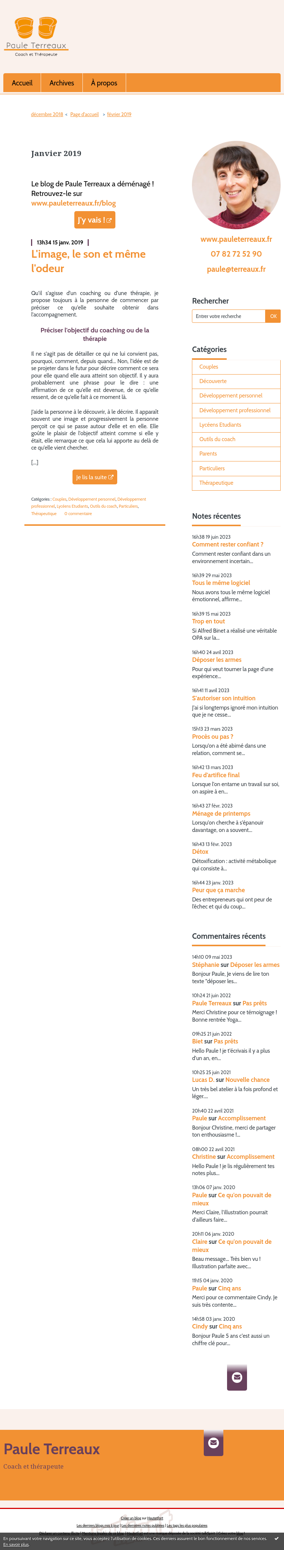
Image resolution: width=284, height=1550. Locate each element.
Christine (204, 1156)
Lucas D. (203, 1079)
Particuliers (128, 506)
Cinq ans (229, 1288)
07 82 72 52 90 (236, 253)
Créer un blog (131, 1518)
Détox (200, 851)
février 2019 (119, 114)
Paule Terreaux (211, 1003)
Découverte (213, 381)
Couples (60, 499)
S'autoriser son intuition (224, 698)
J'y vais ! (91, 220)
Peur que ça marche (218, 890)
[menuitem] (22, 82)
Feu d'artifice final (216, 775)
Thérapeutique (44, 513)
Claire (199, 1241)
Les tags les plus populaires (187, 1525)
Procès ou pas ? (212, 736)
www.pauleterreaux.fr (236, 239)
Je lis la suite (91, 477)
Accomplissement (242, 1118)
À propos (104, 83)
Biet (197, 1041)
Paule (199, 1118)
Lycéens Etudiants (72, 506)
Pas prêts (255, 1003)
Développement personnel (92, 499)
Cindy (200, 1326)
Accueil (22, 83)
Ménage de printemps (221, 813)
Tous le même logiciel (221, 582)
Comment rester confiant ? (227, 544)
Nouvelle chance (248, 1079)
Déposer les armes (216, 659)
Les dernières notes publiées (143, 1525)
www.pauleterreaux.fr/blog (73, 203)
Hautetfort (155, 1518)
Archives (62, 83)
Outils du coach (103, 506)
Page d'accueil (84, 114)
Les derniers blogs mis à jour (98, 1525)
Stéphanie (205, 964)
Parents (208, 453)
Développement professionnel (234, 410)
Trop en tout (208, 621)
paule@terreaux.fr (236, 269)
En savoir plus (16, 1544)
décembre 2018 (47, 114)
